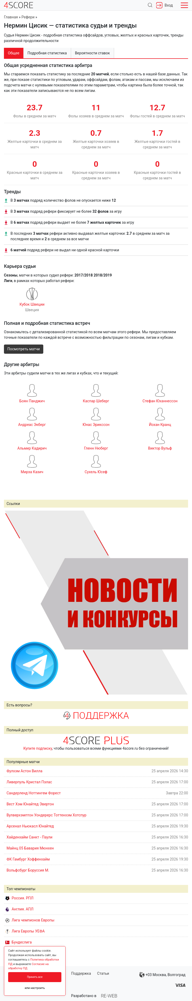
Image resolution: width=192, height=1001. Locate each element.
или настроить (35, 988)
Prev (11, 602)
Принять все (34, 977)
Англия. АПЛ (19, 909)
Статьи (103, 973)
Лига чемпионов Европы (29, 920)
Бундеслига (18, 942)
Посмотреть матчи (23, 349)
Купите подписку (37, 748)
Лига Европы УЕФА (25, 931)
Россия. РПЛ (19, 898)
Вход (164, 5)
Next (181, 602)
